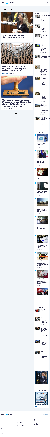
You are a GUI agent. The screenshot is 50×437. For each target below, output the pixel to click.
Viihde (2, 433)
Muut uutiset (3, 427)
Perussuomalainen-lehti (21, 427)
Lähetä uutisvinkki (20, 425)
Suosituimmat (22, 2)
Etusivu (17, 2)
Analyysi (2, 424)
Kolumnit (2, 431)
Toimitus (18, 424)
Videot (28, 2)
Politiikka (3, 40)
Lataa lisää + (17, 113)
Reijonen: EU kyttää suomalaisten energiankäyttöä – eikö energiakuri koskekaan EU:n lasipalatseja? (14, 69)
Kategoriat (33, 2)
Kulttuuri (2, 428)
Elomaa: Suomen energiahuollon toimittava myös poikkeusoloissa (13, 36)
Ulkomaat (3, 425)
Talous (7, 40)
